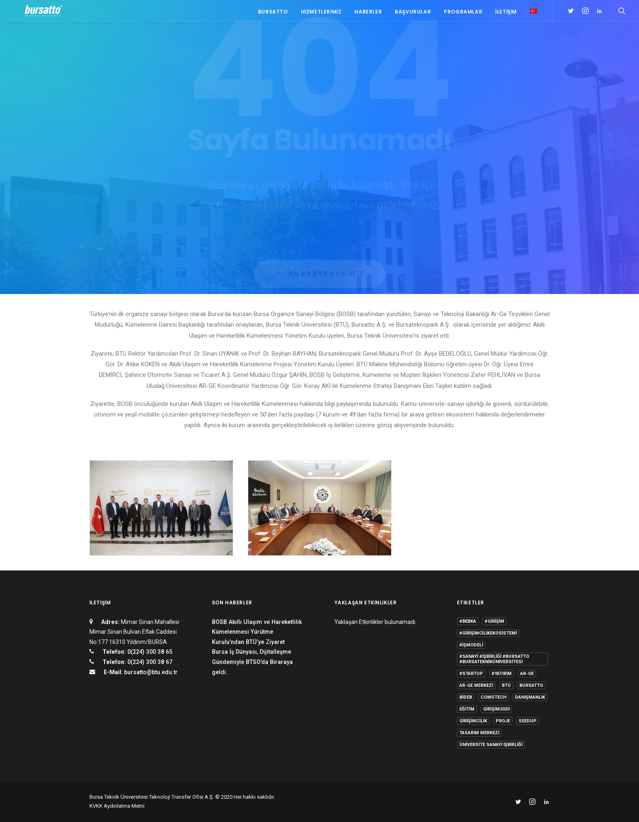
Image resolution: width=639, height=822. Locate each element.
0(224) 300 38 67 (149, 662)
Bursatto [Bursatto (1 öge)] (531, 685)
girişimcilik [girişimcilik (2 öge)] (473, 721)
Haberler (368, 13)
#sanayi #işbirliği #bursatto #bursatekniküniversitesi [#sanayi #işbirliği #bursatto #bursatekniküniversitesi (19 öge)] (494, 659)
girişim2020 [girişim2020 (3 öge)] (496, 709)
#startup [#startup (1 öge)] (471, 673)
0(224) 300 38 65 (149, 651)
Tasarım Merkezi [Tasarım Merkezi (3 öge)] (479, 732)
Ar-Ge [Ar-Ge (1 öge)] (527, 673)
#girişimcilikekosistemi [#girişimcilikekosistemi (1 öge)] (488, 633)
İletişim (506, 13)
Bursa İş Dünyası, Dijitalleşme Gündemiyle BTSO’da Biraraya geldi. (252, 661)
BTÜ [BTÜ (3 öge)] (506, 685)
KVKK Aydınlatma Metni (117, 806)
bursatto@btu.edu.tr (151, 672)
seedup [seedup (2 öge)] (528, 721)
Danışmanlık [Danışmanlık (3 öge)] (530, 697)
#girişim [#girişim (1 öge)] (494, 621)
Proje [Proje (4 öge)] (503, 721)
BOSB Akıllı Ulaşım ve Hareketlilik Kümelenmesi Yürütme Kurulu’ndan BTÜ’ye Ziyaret (257, 632)
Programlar (463, 13)
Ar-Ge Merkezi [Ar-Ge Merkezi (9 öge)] (476, 685)
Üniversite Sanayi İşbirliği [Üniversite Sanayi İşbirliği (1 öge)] (491, 744)
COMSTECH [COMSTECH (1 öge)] (493, 697)
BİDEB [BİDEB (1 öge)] (465, 697)
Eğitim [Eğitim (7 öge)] (466, 709)
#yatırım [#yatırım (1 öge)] (502, 673)
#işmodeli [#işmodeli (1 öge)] (471, 645)
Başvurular (413, 13)
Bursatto (273, 13)
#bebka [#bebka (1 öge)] (467, 621)
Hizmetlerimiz (321, 13)
